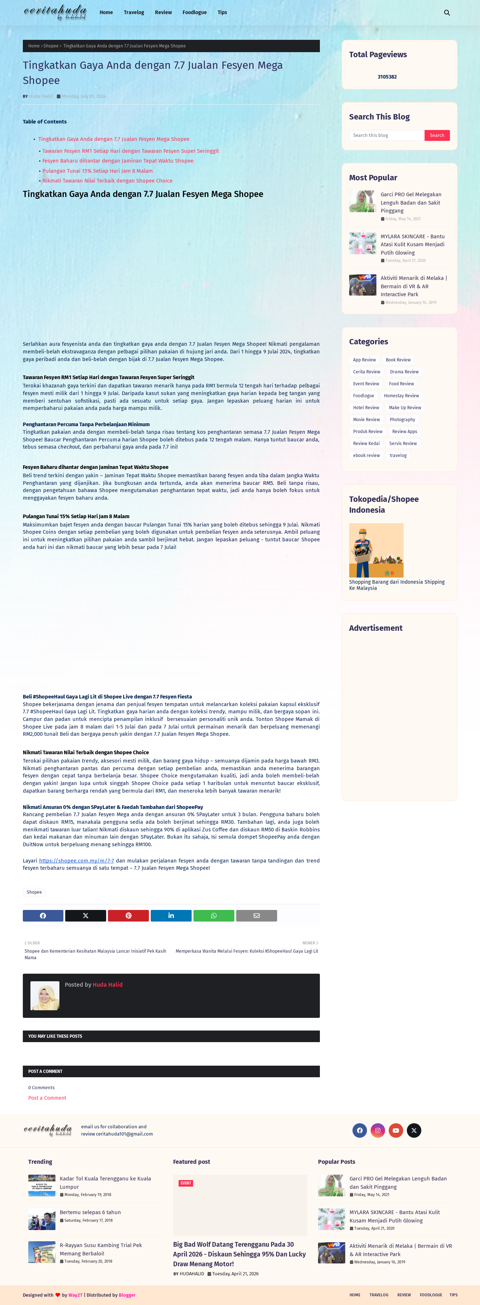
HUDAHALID (192, 1273)
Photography (402, 419)
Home (34, 46)
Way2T (75, 1295)
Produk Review (368, 431)
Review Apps (404, 431)
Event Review (366, 383)
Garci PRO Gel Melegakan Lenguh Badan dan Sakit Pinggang (411, 202)
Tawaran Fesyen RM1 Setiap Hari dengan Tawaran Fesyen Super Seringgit (130, 151)
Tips (454, 1295)
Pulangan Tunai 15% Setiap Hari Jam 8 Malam (97, 171)
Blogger (127, 1295)
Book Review (398, 359)
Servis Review (403, 443)
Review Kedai (366, 443)
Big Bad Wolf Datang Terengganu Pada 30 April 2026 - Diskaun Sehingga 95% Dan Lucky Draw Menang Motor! (239, 1254)
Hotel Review (366, 407)
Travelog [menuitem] (134, 12)
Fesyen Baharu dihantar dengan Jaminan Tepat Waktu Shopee (118, 161)
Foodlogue (363, 395)
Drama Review (404, 371)
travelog (398, 455)
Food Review (401, 383)
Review (404, 1295)
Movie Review (366, 419)
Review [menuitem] (163, 12)
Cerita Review (366, 371)
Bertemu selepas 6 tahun (90, 1212)
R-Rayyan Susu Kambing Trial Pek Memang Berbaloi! (101, 1249)
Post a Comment (47, 1098)
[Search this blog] (387, 135)
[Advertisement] (399, 716)
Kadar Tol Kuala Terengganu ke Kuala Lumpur (105, 1182)
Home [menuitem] (106, 12)
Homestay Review (401, 395)
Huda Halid (41, 96)
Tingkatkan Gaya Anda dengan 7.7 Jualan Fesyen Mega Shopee (113, 139)
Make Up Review (405, 407)
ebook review (366, 455)
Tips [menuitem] (222, 12)
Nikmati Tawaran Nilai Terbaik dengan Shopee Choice (108, 180)
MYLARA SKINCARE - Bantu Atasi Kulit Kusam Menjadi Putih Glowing (413, 244)
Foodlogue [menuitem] (195, 12)
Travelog (379, 1295)
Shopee (51, 46)
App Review (364, 359)
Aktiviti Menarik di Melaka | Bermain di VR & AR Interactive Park (414, 286)
